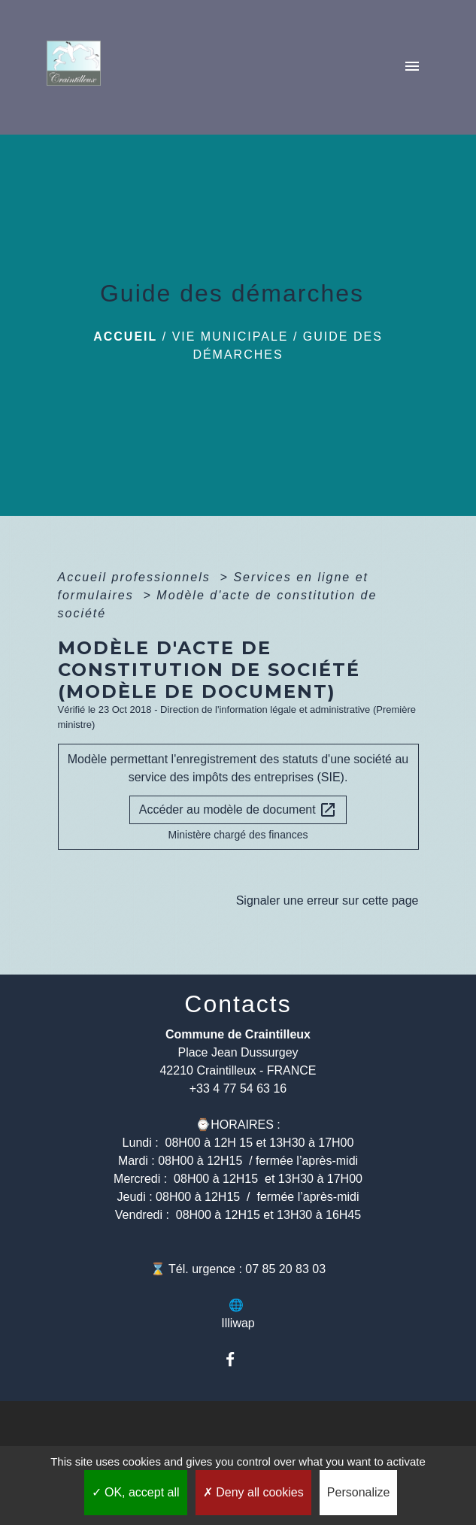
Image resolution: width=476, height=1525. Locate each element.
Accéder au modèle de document (238, 810)
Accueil (125, 336)
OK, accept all (136, 1492)
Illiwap (237, 1323)
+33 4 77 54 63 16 (238, 1088)
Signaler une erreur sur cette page (327, 900)
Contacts (237, 1003)
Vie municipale (230, 336)
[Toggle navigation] (412, 67)
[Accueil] (79, 68)
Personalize (358, 1492)
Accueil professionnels (137, 577)
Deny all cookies (253, 1492)
